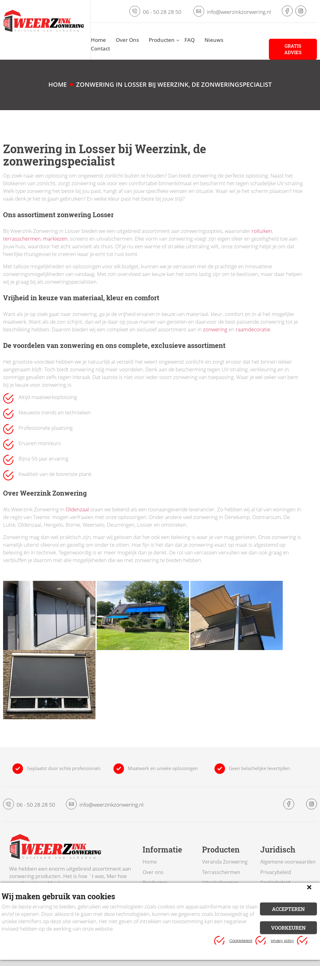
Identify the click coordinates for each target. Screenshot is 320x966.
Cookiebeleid (240, 941)
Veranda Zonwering (225, 861)
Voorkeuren (288, 927)
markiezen (55, 238)
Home (150, 861)
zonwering (215, 329)
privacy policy (282, 941)
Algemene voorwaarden (288, 861)
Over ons (153, 872)
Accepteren (288, 908)
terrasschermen (22, 238)
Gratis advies (293, 49)
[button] (309, 887)
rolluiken (262, 230)
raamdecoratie (253, 329)
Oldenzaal (77, 509)
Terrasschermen (221, 872)
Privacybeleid (275, 872)
